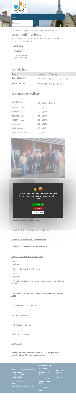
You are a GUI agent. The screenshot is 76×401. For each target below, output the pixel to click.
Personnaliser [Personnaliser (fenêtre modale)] (38, 212)
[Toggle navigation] (14, 17)
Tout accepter (38, 204)
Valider (36, 23)
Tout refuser (38, 208)
